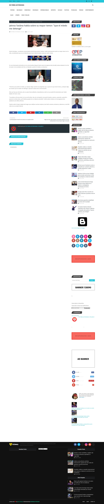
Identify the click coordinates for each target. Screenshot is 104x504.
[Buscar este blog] (80, 280)
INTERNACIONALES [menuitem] (44, 10)
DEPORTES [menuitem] (53, 10)
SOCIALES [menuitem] (60, 10)
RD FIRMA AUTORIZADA (16, 5)
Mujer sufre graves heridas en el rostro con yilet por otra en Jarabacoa (83, 481)
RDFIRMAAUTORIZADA (34, 501)
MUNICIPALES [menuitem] (27, 10)
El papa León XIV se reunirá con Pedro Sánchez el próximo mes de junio (86, 193)
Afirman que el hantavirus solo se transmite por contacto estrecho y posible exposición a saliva (86, 167)
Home (10, 1)
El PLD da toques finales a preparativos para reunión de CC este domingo (82, 424)
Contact (18, 1)
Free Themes (20, 501)
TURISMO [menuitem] (81, 10)
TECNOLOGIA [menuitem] (74, 10)
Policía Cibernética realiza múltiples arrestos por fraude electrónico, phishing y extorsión (86, 158)
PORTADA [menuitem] (12, 10)
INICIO (84, 501)
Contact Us (93, 501)
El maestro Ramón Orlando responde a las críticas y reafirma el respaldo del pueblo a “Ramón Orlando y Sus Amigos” (86, 209)
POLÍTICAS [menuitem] (66, 10)
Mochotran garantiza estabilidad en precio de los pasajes (86, 201)
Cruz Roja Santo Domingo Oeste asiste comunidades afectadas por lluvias (80, 417)
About (14, 1)
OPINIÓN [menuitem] (17, 15)
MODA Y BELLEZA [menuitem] (25, 15)
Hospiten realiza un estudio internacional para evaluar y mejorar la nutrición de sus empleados (85, 149)
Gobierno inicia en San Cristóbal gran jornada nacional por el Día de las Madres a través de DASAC (86, 175)
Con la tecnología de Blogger (82, 227)
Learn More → (82, 397)
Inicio (11, 21)
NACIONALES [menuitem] (19, 10)
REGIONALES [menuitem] (35, 10)
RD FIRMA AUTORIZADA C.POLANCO (17, 31)
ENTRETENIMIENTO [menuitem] (89, 10)
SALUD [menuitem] (11, 15)
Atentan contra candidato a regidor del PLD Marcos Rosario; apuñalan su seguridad (86, 130)
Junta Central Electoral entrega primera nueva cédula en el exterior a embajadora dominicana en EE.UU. (85, 184)
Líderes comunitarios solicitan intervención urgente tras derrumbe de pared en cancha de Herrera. (86, 139)
